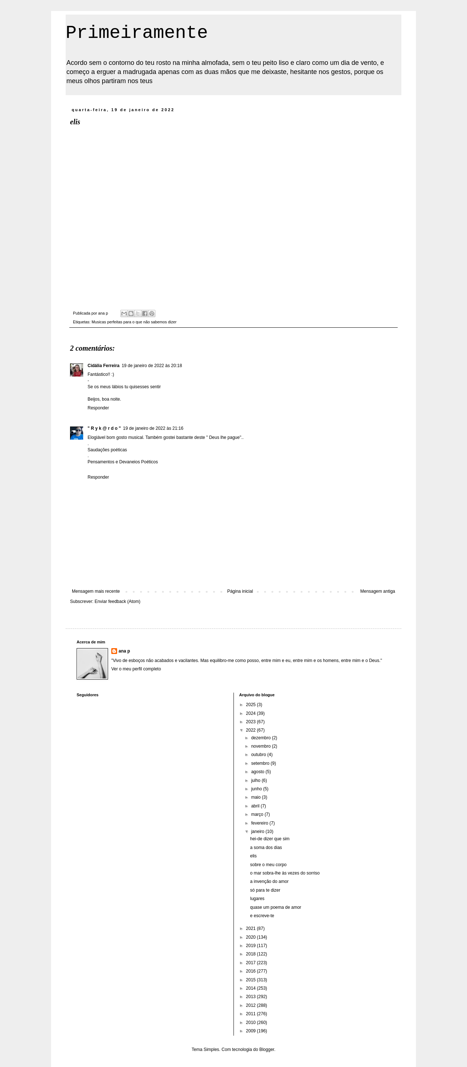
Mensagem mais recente (96, 591)
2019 (251, 945)
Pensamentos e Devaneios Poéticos (123, 461)
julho (256, 780)
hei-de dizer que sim (269, 838)
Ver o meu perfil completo (136, 668)
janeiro (258, 831)
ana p (124, 651)
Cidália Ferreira (103, 365)
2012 (251, 1005)
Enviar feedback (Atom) (117, 601)
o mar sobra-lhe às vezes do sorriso (285, 873)
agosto (258, 771)
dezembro (261, 737)
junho (257, 788)
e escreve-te (262, 915)
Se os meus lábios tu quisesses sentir (124, 386)
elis (253, 855)
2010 (251, 1022)
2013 (251, 996)
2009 (251, 1030)
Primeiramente (137, 33)
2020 (251, 937)
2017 (251, 962)
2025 (251, 704)
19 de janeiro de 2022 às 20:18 (151, 365)
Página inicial (240, 591)
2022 (251, 730)
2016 (251, 971)
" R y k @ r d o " (104, 428)
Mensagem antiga (377, 591)
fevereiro (260, 823)
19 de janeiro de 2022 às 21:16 (153, 428)
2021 (251, 928)
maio (256, 797)
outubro (259, 754)
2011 (251, 1013)
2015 (251, 979)
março (258, 814)
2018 (251, 954)
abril (255, 806)
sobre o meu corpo (268, 864)
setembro (260, 763)
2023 (251, 721)
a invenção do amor (269, 881)
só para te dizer (265, 890)
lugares (257, 898)
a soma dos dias (266, 847)
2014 (251, 988)
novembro (261, 746)
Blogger (266, 1049)
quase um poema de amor (275, 907)
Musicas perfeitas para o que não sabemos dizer (134, 322)
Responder (98, 407)
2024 (251, 713)
